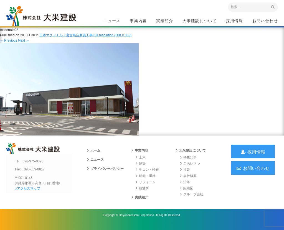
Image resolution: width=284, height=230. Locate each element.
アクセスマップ (29, 193)
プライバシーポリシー (105, 174)
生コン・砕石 (147, 175)
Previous (8, 44)
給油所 (142, 193)
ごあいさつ (189, 168)
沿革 (184, 187)
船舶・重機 (145, 181)
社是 (184, 175)
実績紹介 (164, 21)
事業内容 (138, 21)
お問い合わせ (265, 21)
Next (23, 44)
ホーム (93, 155)
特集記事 (188, 162)
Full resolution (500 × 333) (112, 38)
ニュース (112, 21)
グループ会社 (191, 199)
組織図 (186, 193)
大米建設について (199, 21)
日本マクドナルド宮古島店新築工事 (66, 38)
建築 (140, 168)
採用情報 (234, 21)
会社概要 (188, 181)
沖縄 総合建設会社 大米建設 (44, 18)
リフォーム (145, 187)
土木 (140, 162)
